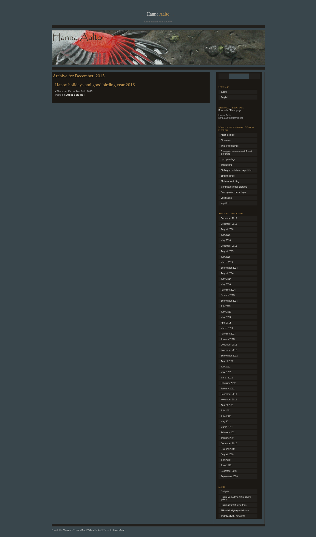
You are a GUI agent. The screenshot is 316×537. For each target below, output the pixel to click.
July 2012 (226, 366)
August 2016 (227, 229)
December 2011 (229, 394)
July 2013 (226, 306)
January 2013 (228, 339)
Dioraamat (226, 140)
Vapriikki (225, 203)
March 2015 (227, 262)
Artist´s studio (74, 94)
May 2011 (226, 421)
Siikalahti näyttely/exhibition (235, 510)
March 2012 (227, 377)
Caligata (225, 491)
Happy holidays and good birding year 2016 (95, 84)
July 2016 (226, 235)
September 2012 (229, 355)
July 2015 (226, 257)
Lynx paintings (228, 159)
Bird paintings (228, 176)
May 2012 (226, 372)
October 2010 (228, 449)
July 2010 (226, 460)
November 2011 (229, 399)
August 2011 (227, 405)
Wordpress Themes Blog (74, 530)
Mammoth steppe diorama (234, 187)
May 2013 (226, 317)
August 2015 (227, 251)
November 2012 (229, 350)
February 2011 (228, 432)
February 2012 (228, 383)
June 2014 (226, 279)
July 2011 (226, 410)
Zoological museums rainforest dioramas (236, 152)
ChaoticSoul (118, 530)
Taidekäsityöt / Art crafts (233, 516)
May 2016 (226, 240)
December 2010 (229, 443)
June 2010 (226, 465)
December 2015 (229, 246)
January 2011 (228, 438)
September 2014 (229, 268)
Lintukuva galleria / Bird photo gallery (236, 498)
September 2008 (229, 476)
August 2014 (227, 273)
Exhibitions (226, 198)
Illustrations (226, 165)
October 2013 (228, 295)
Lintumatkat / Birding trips (234, 505)
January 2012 (228, 388)
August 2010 (227, 454)
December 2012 (229, 344)
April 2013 (226, 322)
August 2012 (227, 361)
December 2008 (229, 471)
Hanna (158, 13)
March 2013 (227, 328)
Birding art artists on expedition (236, 170)
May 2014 (226, 284)
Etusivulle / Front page (230, 110)
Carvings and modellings (233, 192)
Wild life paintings (230, 146)
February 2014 (228, 290)
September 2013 (229, 301)
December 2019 (229, 218)
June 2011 (226, 416)
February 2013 (228, 333)
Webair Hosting (94, 530)
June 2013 (226, 311)
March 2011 (227, 427)
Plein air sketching (230, 181)
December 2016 (229, 224)
